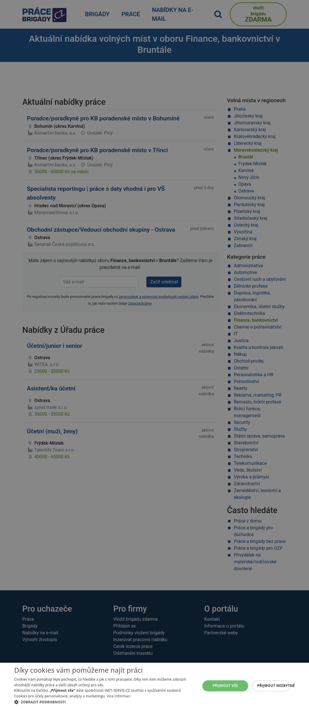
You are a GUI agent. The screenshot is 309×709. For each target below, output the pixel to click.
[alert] (154, 354)
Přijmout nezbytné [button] (273, 685)
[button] (104, 702)
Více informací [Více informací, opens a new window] (118, 696)
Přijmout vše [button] (225, 685)
